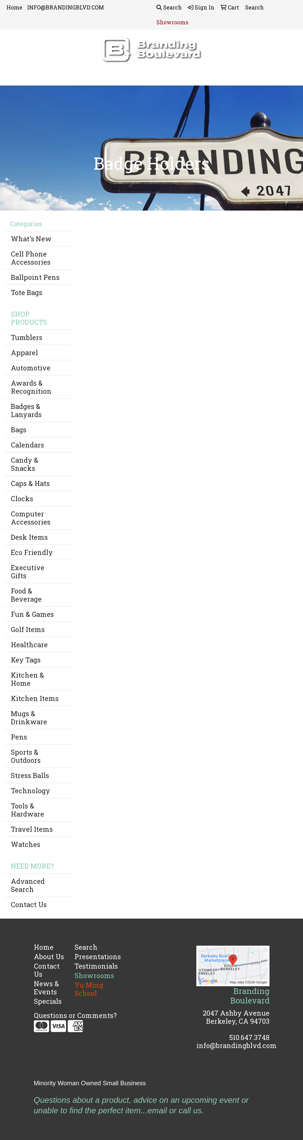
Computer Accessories (30, 517)
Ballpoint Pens (35, 277)
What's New (31, 238)
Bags (18, 429)
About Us (49, 956)
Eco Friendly (32, 552)
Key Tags (26, 659)
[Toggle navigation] (10, 78)
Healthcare (29, 644)
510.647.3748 (249, 1037)
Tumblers (26, 337)
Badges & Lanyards (26, 410)
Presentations (90, 956)
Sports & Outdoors (26, 756)
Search (169, 7)
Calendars (27, 444)
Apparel (24, 352)
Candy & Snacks (24, 464)
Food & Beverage (26, 594)
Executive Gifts (27, 571)
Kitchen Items (35, 698)
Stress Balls (30, 775)
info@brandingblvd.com (236, 1045)
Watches (25, 844)
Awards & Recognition (31, 387)
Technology (30, 790)
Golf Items (28, 629)
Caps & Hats (30, 483)
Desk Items (29, 537)
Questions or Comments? (75, 1015)
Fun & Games (32, 614)
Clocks (22, 498)
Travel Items (32, 829)
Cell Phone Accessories (30, 257)
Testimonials (90, 966)
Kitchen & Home (27, 679)
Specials (48, 1001)
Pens (19, 736)
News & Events (46, 987)
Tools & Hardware (27, 809)
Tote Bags (26, 292)
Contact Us (29, 904)
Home (14, 7)
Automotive (30, 367)
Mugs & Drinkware (29, 717)
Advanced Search (28, 885)
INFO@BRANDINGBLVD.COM (65, 7)
